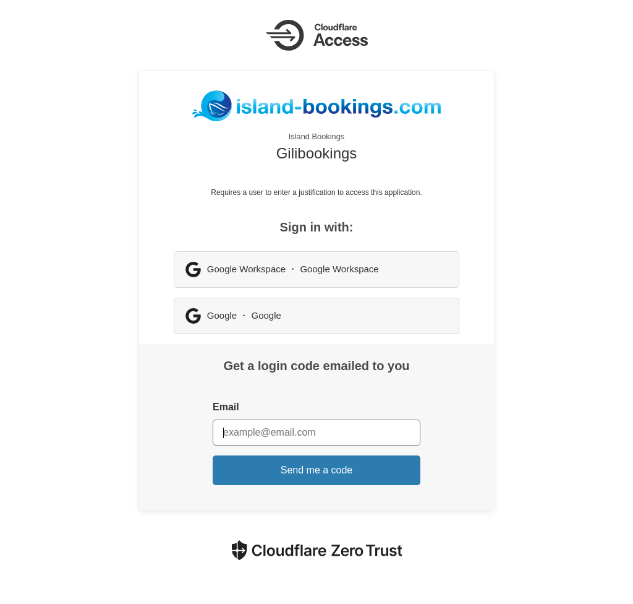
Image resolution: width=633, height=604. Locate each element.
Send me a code (317, 470)
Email (226, 407)
